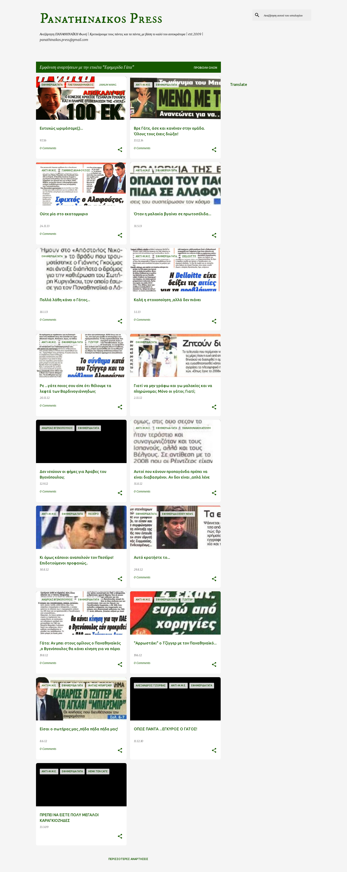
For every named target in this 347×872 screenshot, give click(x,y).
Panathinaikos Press (101, 18)
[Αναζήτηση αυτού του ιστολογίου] (286, 15)
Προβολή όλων (205, 67)
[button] (120, 150)
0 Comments (48, 148)
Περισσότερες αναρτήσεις (128, 858)
